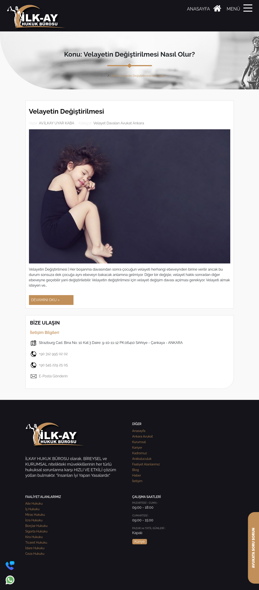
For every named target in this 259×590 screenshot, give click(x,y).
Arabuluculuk (142, 458)
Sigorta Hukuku (36, 531)
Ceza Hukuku (35, 553)
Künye (140, 541)
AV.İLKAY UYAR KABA (56, 123)
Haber (136, 475)
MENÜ (233, 9)
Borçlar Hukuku (36, 526)
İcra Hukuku (34, 520)
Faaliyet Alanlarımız (146, 464)
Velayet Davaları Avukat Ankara (118, 123)
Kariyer (137, 447)
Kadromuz (139, 453)
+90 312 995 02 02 (49, 354)
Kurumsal (139, 442)
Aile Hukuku (34, 503)
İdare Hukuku (35, 548)
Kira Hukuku (34, 537)
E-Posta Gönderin (49, 376)
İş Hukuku (32, 509)
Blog (135, 470)
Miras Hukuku (35, 514)
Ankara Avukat (142, 436)
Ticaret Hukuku (36, 542)
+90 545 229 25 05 (49, 365)
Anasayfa (99, 75)
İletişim (137, 481)
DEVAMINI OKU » (45, 300)
